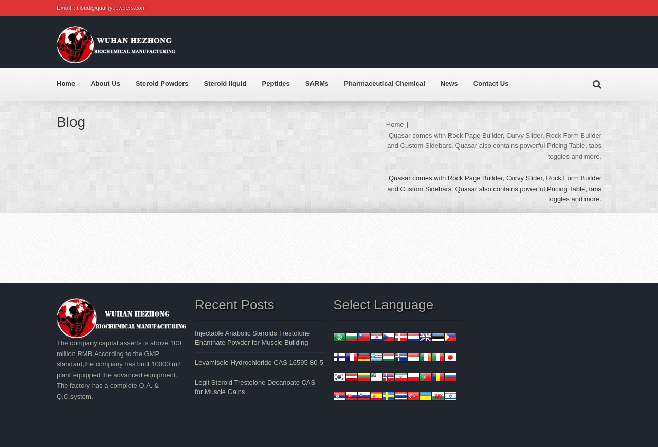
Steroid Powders (162, 83)
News (449, 83)
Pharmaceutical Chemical (384, 83)
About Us (105, 83)
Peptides (276, 83)
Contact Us (491, 83)
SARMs (317, 83)
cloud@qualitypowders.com (111, 8)
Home (66, 83)
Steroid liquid (225, 83)
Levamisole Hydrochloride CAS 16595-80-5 (259, 362)
